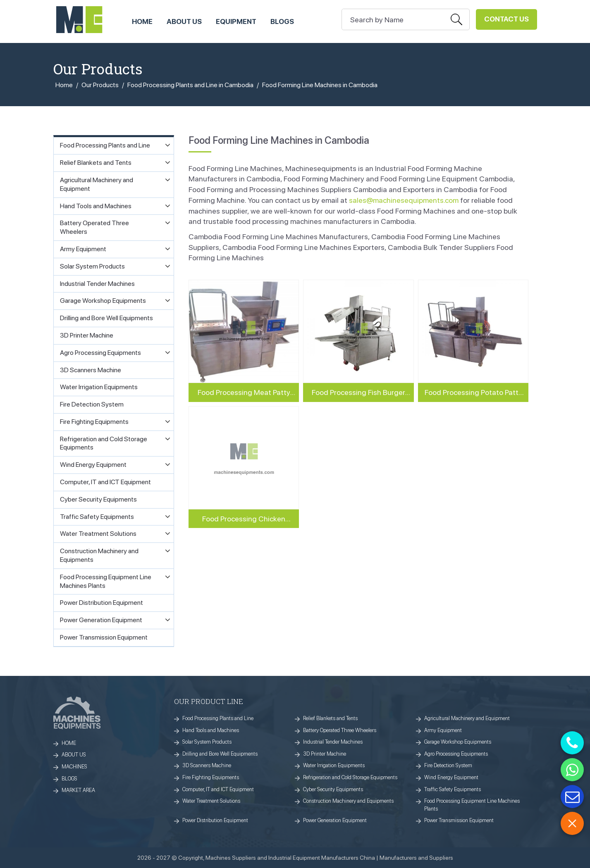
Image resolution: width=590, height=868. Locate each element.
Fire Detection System (448, 765)
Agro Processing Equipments (456, 754)
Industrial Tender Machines (333, 742)
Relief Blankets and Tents (330, 718)
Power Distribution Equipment (215, 820)
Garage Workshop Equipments (457, 742)
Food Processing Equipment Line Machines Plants (472, 805)
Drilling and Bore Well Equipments (220, 754)
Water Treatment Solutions (211, 801)
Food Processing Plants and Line (217, 718)
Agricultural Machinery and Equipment (467, 718)
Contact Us (506, 19)
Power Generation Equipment (335, 820)
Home (64, 85)
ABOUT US (184, 21)
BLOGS (69, 778)
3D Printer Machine (324, 754)
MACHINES (74, 766)
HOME (142, 21)
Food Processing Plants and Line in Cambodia (190, 85)
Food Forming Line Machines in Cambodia (319, 85)
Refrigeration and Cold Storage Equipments (350, 777)
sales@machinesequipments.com (404, 200)
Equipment (236, 21)
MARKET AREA (78, 790)
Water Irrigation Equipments (334, 765)
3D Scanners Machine (206, 765)
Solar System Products (207, 742)
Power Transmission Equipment (459, 820)
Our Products (100, 85)
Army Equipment (443, 730)
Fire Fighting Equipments (210, 777)
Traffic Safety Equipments (452, 789)
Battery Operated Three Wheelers (339, 730)
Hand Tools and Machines (210, 730)
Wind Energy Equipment (451, 777)
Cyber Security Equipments (333, 789)
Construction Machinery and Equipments (348, 801)
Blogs (282, 21)
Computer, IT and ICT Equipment (218, 789)
